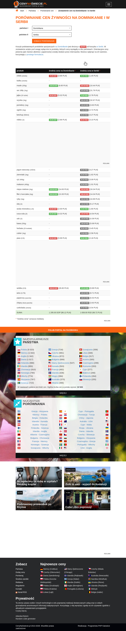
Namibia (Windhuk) (99, 579)
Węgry (55, 376)
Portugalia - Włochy (86, 444)
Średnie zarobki (22, 579)
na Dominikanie (61, 47)
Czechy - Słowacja (86, 434)
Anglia (23, 356)
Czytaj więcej (21, 611)
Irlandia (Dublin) (73, 582)
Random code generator (26, 619)
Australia (56, 379)
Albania (55, 383)
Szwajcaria (87, 349)
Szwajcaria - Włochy (40, 448)
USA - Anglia (86, 448)
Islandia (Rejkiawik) (75, 576)
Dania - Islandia (86, 431)
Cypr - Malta (86, 425)
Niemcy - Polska (39, 414)
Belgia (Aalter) (97, 592)
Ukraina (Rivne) (97, 582)
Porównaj (19, 576)
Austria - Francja (39, 425)
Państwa (19, 569)
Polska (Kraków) (50, 589)
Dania (23, 359)
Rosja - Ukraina (86, 428)
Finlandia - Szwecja (40, 428)
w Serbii (100, 47)
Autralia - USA (86, 421)
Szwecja (24, 383)
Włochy (24, 376)
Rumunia (87, 366)
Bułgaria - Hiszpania (86, 438)
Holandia (25, 363)
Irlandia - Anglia (40, 431)
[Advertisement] (63, 534)
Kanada (55, 366)
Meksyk (94, 589)
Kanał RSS (22, 592)
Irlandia (24, 366)
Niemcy (24, 353)
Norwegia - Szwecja (40, 444)
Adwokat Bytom (22, 616)
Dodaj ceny (20, 572)
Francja (55, 369)
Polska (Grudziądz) (51, 586)
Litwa (85, 353)
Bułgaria (55, 359)
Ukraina (55, 356)
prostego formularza (35, 54)
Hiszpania (25, 379)
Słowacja (87, 379)
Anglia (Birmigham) (75, 586)
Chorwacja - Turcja (86, 414)
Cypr (85, 369)
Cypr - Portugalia (86, 411)
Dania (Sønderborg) (51, 576)
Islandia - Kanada (40, 421)
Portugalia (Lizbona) (75, 589)
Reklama (19, 582)
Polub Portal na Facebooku (63, 330)
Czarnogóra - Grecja (86, 441)
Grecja (55, 349)
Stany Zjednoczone (60, 363)
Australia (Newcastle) (100, 576)
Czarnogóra (88, 363)
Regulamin (20, 586)
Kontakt (19, 589)
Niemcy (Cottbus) (50, 569)
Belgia (85, 356)
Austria (86, 359)
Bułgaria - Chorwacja (39, 438)
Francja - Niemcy (39, 441)
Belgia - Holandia (39, 418)
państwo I (24, 28)
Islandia (55, 373)
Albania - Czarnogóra (39, 434)
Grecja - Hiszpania (39, 411)
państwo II (23, 35)
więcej (63, 393)
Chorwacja (26, 369)
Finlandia (87, 376)
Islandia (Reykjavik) (99, 586)
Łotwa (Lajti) (48, 592)
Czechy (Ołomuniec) (51, 572)
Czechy (55, 353)
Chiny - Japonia (86, 418)
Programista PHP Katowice (99, 626)
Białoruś (86, 373)
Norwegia (25, 373)
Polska (24, 349)
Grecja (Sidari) (73, 579)
